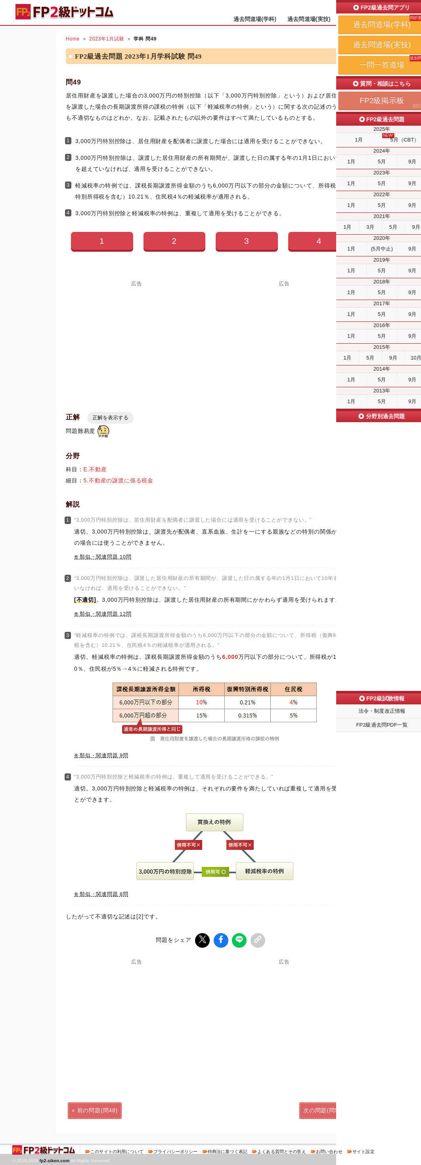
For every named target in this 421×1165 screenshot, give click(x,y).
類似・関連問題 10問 (106, 557)
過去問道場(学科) (255, 19)
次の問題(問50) (323, 1109)
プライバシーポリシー (175, 1150)
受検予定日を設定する (378, 8)
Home (73, 39)
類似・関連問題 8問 (104, 894)
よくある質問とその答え (281, 1150)
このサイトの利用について (117, 1150)
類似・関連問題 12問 (106, 614)
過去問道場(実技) (309, 19)
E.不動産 (95, 469)
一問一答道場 (358, 19)
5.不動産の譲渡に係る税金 (119, 480)
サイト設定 (363, 1150)
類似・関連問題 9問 (104, 755)
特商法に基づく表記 (227, 1150)
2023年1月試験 (106, 39)
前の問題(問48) (97, 1109)
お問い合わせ (329, 1150)
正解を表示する (110, 418)
